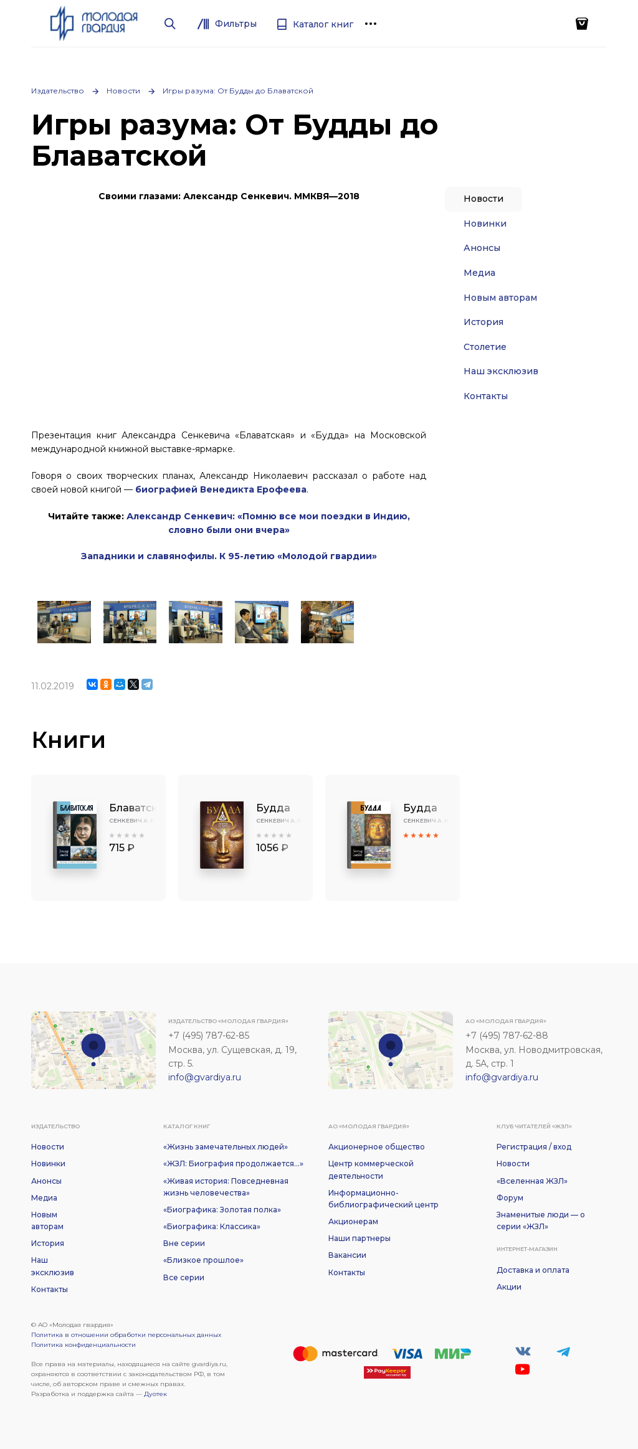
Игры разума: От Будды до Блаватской (238, 90)
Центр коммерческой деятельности (371, 1169)
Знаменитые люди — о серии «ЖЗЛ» (541, 1220)
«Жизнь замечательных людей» (225, 1146)
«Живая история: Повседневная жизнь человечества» (225, 1186)
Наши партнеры (359, 1238)
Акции (509, 1286)
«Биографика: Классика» (211, 1226)
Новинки (485, 223)
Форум (510, 1197)
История (483, 322)
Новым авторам (500, 297)
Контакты (486, 396)
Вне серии (184, 1243)
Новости (123, 90)
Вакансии (347, 1255)
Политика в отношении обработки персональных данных (126, 1335)
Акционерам (353, 1221)
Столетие (485, 346)
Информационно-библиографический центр (383, 1198)
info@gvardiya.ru (204, 1077)
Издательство (57, 90)
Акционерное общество (376, 1146)
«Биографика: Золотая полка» (222, 1209)
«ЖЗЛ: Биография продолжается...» (233, 1163)
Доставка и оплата (533, 1270)
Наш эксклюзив (501, 371)
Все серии (183, 1277)
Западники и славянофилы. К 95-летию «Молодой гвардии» (229, 556)
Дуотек (155, 1394)
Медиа (479, 272)
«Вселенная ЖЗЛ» (532, 1181)
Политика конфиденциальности (83, 1345)
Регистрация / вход (534, 1146)
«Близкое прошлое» (203, 1260)
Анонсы (482, 247)
